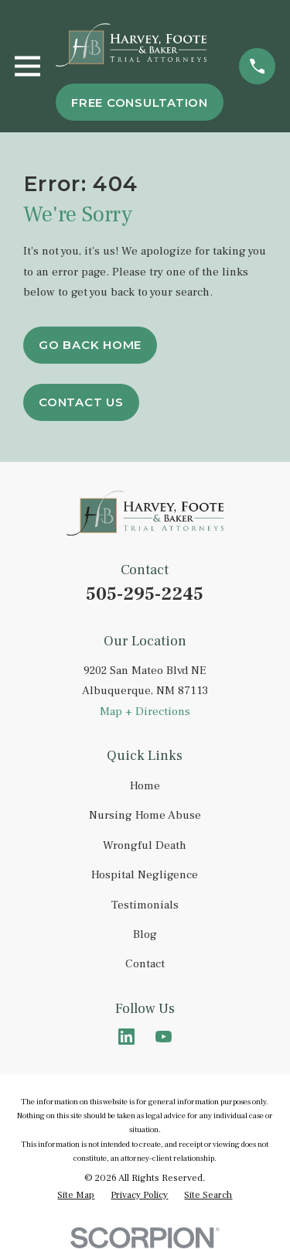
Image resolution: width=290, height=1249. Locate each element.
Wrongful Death (144, 845)
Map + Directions (145, 711)
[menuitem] (75, 1195)
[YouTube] (163, 1036)
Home (145, 785)
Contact (145, 963)
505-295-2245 (144, 594)
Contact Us (81, 402)
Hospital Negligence (144, 874)
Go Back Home (90, 344)
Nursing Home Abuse (145, 815)
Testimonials (145, 905)
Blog (145, 934)
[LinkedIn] (126, 1036)
